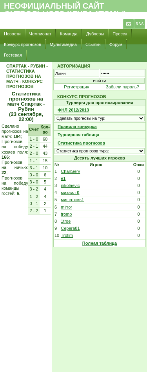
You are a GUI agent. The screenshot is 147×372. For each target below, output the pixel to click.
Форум (115, 44)
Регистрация (76, 86)
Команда (69, 33)
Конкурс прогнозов (22, 44)
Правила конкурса (77, 126)
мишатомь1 (72, 199)
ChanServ (70, 171)
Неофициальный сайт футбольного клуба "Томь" (65, 10)
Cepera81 (70, 228)
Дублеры (95, 33)
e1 (63, 178)
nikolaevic (70, 185)
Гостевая (13, 55)
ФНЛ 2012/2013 (73, 110)
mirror (66, 207)
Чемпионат (40, 33)
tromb (66, 214)
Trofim (67, 235)
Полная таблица (99, 243)
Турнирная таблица (78, 134)
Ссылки (93, 44)
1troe (66, 221)
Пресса (120, 33)
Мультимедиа (63, 44)
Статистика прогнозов (81, 143)
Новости (12, 33)
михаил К (70, 192)
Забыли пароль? (122, 86)
